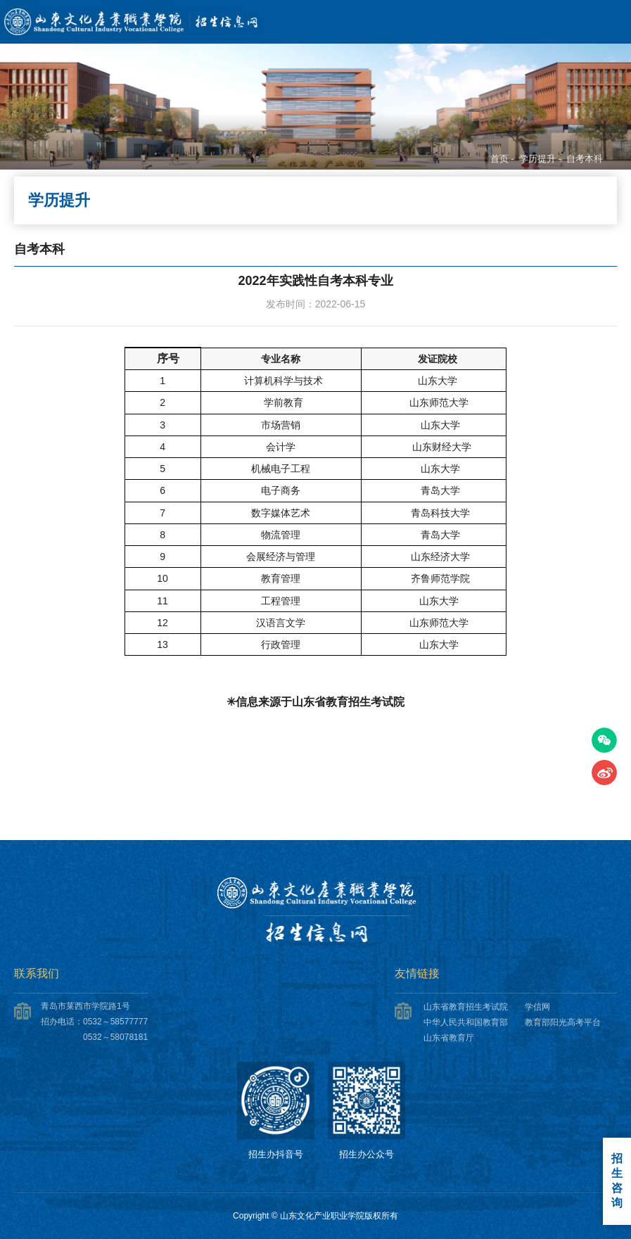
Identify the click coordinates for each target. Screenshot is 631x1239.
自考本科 (584, 158)
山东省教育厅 (448, 1038)
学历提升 (537, 158)
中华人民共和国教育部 (465, 1022)
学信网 (537, 1007)
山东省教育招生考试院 (465, 1007)
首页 (499, 158)
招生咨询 (617, 1180)
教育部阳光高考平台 (563, 1022)
